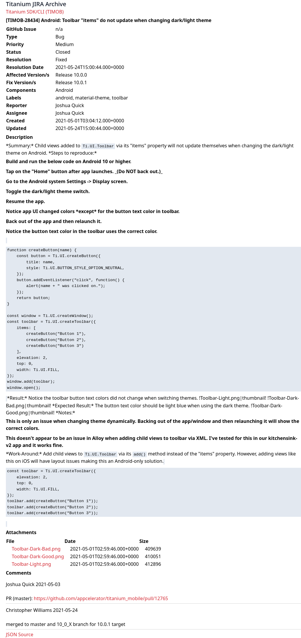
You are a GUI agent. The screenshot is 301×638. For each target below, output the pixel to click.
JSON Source (19, 634)
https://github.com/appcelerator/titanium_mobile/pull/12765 (101, 598)
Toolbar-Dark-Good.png (38, 556)
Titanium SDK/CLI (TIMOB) (35, 12)
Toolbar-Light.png (31, 564)
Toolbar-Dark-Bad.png (36, 549)
